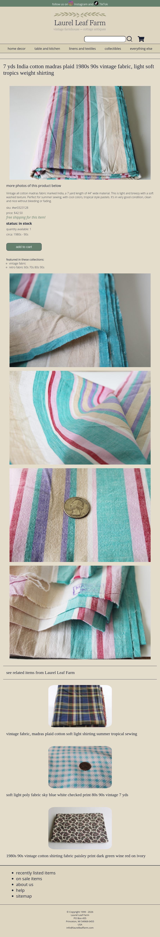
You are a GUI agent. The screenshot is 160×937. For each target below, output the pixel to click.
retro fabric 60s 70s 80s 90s (26, 267)
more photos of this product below (33, 185)
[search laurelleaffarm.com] (130, 39)
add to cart (24, 247)
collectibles (113, 48)
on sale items (29, 878)
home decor (17, 48)
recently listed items (36, 873)
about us (24, 884)
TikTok (103, 4)
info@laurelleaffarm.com (80, 927)
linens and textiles (82, 48)
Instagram (80, 4)
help (20, 890)
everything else (141, 48)
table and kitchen (47, 48)
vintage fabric (17, 263)
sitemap (24, 896)
